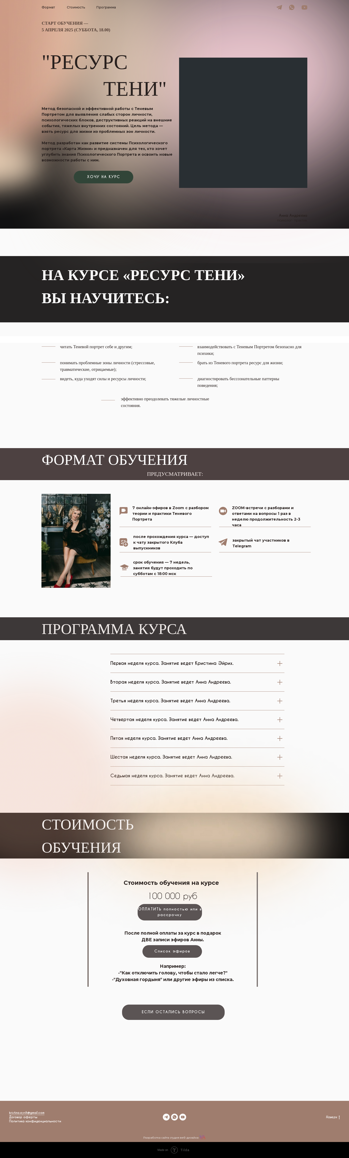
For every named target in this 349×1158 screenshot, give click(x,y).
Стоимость (76, 7)
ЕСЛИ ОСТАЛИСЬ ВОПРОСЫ (173, 1012)
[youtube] (182, 1117)
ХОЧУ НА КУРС (103, 176)
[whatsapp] (174, 1117)
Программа (106, 7)
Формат (48, 7)
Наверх (333, 1117)
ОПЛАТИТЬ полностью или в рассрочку (170, 912)
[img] (279, 7)
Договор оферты (23, 1117)
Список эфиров (172, 951)
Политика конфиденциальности (35, 1121)
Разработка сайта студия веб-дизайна (171, 1137)
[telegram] (166, 1117)
